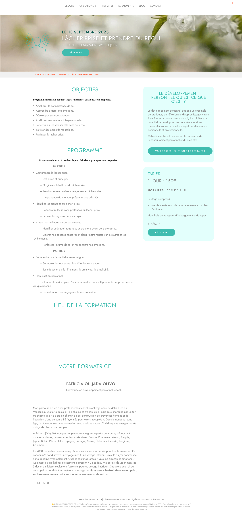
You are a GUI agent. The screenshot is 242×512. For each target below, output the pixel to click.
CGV (161, 499)
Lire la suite (44, 483)
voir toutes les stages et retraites (180, 151)
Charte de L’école (111, 499)
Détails (155, 224)
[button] (85, 483)
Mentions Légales (130, 499)
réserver (75, 52)
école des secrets (45, 74)
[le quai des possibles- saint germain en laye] (85, 334)
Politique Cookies (148, 499)
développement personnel (86, 74)
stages (63, 74)
